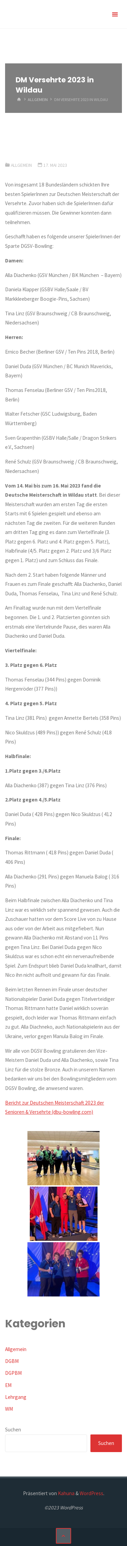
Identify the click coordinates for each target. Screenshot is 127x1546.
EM (8, 1385)
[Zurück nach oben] (63, 1536)
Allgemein (38, 99)
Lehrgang (15, 1397)
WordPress (91, 1493)
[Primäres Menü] (115, 14)
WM (9, 1409)
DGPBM (13, 1373)
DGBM (12, 1361)
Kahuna (66, 1493)
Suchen (13, 1429)
